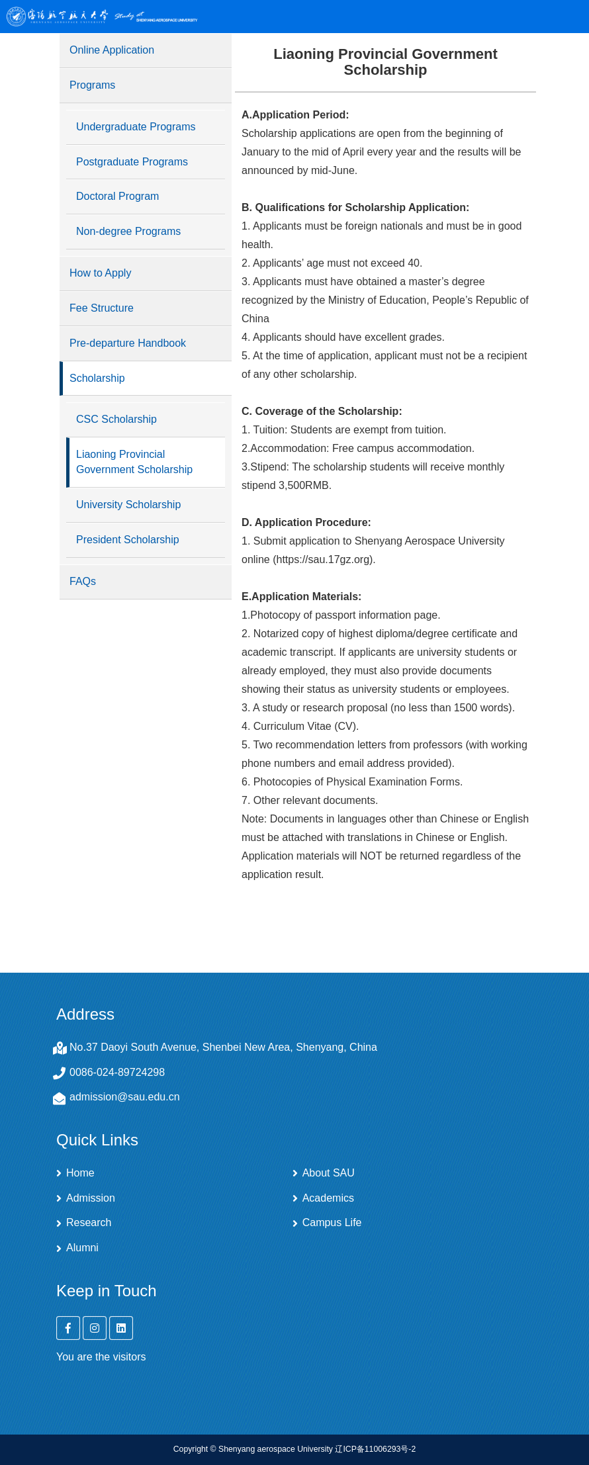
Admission (90, 1198)
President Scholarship (127, 539)
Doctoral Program (117, 196)
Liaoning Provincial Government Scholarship (134, 462)
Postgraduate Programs (132, 161)
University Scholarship (128, 504)
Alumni (82, 1248)
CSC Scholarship (116, 419)
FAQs (82, 581)
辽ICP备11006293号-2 (375, 1449)
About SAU (328, 1173)
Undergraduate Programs (136, 126)
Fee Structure (101, 308)
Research (88, 1223)
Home (80, 1173)
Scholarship (97, 378)
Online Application (111, 50)
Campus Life (332, 1223)
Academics (328, 1198)
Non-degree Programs (128, 231)
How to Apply (100, 273)
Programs (92, 85)
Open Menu (566, 16)
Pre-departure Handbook (127, 343)
